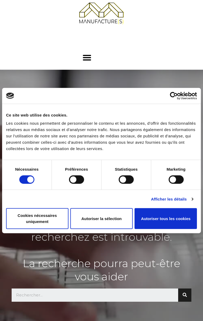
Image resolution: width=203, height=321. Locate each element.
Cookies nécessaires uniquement (37, 218)
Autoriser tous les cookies (166, 218)
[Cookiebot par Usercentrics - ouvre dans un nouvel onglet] (174, 96)
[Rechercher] (184, 295)
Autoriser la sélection (101, 218)
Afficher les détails (169, 199)
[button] (87, 57)
